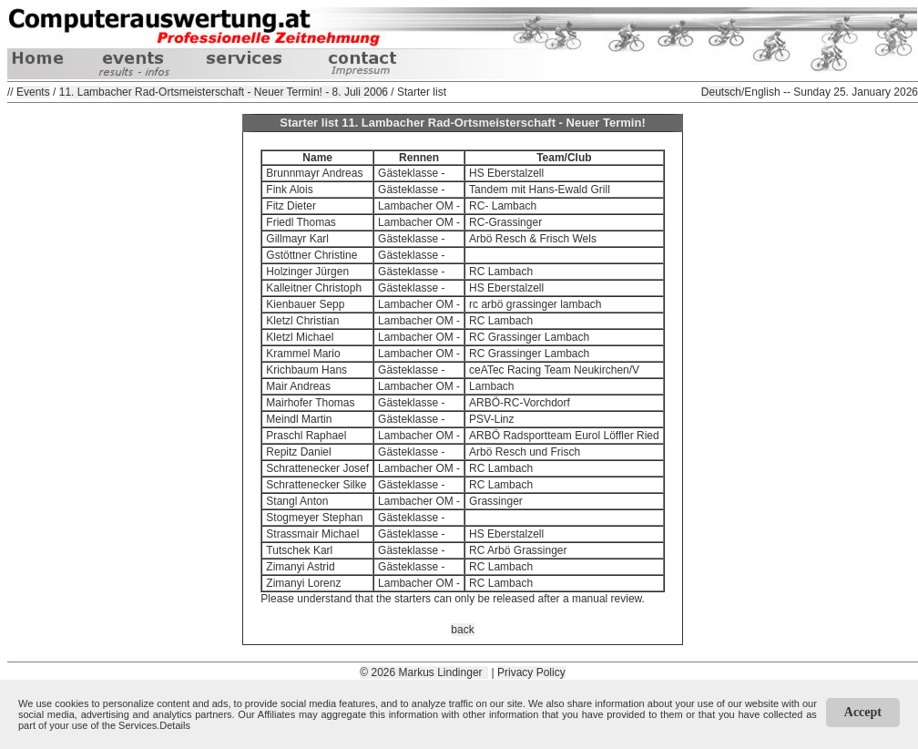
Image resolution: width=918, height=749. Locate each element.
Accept (863, 712)
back (462, 629)
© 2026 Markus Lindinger (424, 672)
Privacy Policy (531, 672)
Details (174, 725)
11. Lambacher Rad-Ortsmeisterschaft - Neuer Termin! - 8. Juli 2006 (223, 92)
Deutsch (721, 92)
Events (33, 92)
